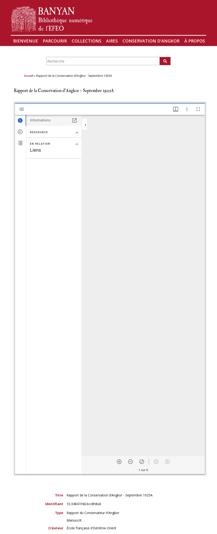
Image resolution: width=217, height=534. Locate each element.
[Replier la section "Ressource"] (77, 132)
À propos (194, 41)
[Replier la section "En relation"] (77, 144)
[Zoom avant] (119, 461)
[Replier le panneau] (85, 125)
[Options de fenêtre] (175, 109)
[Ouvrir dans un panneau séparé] (74, 120)
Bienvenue (25, 41)
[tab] (20, 120)
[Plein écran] (198, 109)
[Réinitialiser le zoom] (141, 461)
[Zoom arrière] (130, 461)
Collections (86, 41)
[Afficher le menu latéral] (21, 109)
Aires (112, 41)
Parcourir (55, 41)
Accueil (28, 76)
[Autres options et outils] (187, 109)
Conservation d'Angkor (150, 41)
